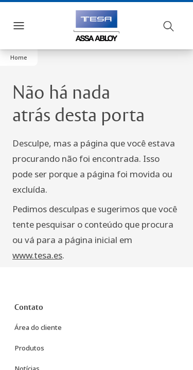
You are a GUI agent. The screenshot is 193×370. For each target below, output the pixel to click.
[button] (18, 57)
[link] (28, 307)
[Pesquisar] (169, 26)
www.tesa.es (37, 255)
